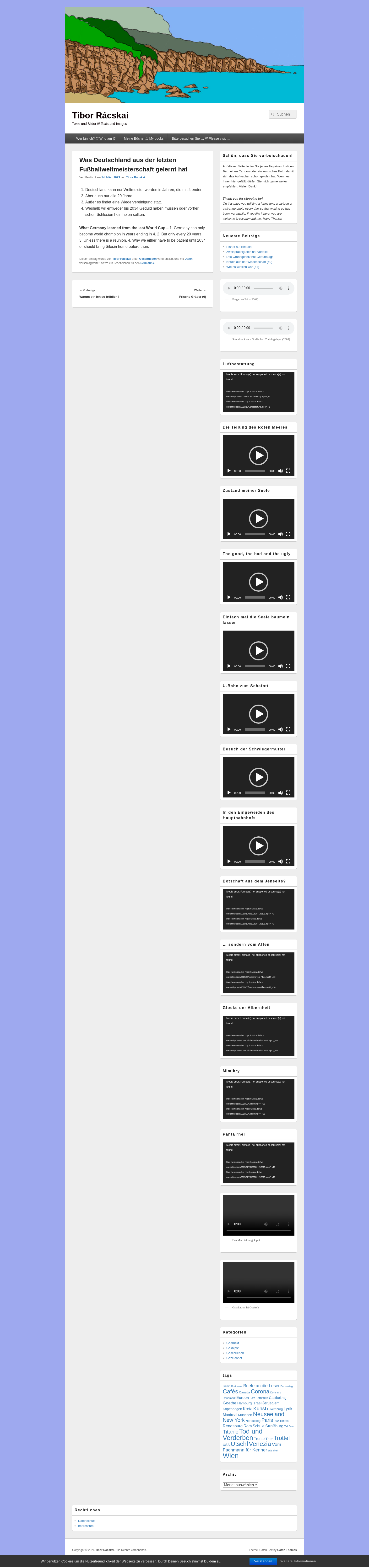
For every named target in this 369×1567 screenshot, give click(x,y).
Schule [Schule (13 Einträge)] (258, 1426)
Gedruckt (232, 1343)
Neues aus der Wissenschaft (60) (249, 262)
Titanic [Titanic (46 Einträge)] (230, 1432)
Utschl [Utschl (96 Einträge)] (239, 1443)
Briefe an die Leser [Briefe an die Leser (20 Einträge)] (261, 1385)
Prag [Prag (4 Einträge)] (276, 1420)
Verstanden (263, 1561)
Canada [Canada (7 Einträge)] (244, 1392)
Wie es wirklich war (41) (242, 267)
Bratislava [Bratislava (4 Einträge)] (237, 1386)
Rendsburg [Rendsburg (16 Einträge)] (233, 1426)
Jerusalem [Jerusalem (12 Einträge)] (271, 1403)
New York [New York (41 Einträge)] (234, 1420)
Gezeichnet (234, 1358)
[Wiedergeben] (229, 470)
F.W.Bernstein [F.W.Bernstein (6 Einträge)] (259, 1398)
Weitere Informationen (298, 1561)
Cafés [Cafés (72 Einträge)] (230, 1391)
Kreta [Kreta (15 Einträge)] (248, 1409)
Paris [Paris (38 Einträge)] (267, 1420)
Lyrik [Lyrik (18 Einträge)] (288, 1408)
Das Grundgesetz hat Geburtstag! (249, 257)
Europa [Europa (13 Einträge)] (242, 1397)
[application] (258, 392)
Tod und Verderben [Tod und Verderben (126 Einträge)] (242, 1434)
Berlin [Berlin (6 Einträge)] (226, 1386)
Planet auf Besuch (239, 247)
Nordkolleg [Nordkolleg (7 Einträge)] (252, 1421)
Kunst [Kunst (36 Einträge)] (259, 1408)
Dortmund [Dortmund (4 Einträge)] (276, 1392)
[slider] (255, 471)
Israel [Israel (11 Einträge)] (257, 1403)
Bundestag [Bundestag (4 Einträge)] (287, 1386)
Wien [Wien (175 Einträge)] (231, 1456)
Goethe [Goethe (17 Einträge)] (229, 1403)
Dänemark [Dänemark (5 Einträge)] (229, 1397)
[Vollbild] (288, 470)
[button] (258, 455)
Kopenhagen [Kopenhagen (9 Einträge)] (232, 1409)
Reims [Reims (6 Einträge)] (284, 1421)
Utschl (188, 258)
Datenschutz (86, 1521)
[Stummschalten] (280, 470)
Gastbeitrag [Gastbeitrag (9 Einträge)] (278, 1398)
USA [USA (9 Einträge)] (226, 1445)
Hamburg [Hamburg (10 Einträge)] (244, 1403)
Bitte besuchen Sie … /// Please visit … (201, 138)
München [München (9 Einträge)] (245, 1415)
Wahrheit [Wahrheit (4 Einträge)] (273, 1450)
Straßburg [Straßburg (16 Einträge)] (274, 1426)
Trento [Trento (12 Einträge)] (259, 1439)
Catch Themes (287, 1550)
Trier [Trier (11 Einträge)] (269, 1439)
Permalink (147, 263)
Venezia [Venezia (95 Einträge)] (260, 1443)
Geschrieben (148, 258)
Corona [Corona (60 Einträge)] (260, 1391)
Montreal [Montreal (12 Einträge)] (230, 1415)
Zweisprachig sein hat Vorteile (247, 252)
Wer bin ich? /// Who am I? (96, 138)
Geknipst (232, 1348)
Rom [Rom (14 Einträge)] (248, 1426)
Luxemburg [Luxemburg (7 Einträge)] (275, 1409)
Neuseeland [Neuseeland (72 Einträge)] (268, 1414)
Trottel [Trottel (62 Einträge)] (282, 1438)
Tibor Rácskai (100, 115)
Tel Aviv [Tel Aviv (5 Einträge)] (288, 1426)
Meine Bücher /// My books (144, 138)
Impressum (85, 1526)
